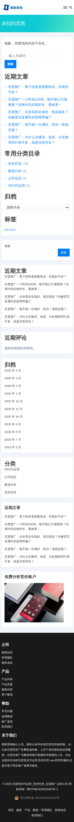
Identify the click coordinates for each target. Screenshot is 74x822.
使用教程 (7, 716)
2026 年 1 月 (13, 393)
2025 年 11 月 (14, 409)
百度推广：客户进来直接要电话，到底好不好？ (36, 276)
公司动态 (15, 178)
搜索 (10, 64)
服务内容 (7, 689)
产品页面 (7, 684)
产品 (27, 810)
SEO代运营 (16, 185)
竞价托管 (15, 164)
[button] (65, 8)
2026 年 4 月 (13, 370)
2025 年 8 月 (13, 432)
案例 (35, 810)
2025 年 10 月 (14, 416)
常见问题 (7, 711)
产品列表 (7, 679)
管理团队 (7, 657)
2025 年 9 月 (13, 424)
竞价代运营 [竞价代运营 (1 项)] (10, 230)
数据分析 (15, 171)
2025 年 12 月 (14, 401)
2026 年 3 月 (13, 378)
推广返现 (7, 721)
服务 (19, 810)
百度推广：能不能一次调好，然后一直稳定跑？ (36, 309)
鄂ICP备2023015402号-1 (42, 789)
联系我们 (7, 726)
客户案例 (7, 694)
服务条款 (7, 662)
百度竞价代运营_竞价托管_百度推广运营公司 (40, 783)
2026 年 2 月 (13, 385)
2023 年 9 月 (13, 447)
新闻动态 (7, 652)
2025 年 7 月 (13, 439)
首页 (11, 810)
